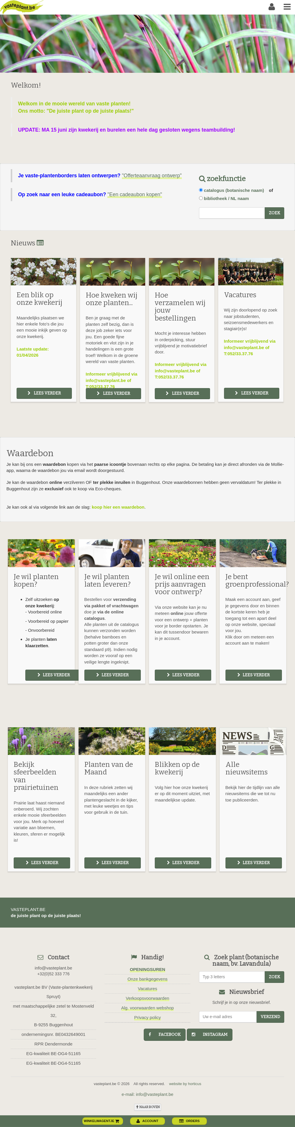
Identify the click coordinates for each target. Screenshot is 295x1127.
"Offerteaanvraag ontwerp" (152, 175)
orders (189, 1121)
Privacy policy (147, 1017)
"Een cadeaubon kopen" (134, 194)
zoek (274, 212)
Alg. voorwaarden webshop (147, 1007)
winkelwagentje (101, 1121)
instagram (210, 1034)
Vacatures (147, 988)
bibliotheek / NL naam (226, 198)
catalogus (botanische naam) (234, 190)
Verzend (270, 1016)
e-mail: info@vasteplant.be (147, 1094)
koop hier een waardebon (118, 507)
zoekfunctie (222, 179)
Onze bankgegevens (147, 978)
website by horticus (185, 1084)
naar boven (148, 1107)
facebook (165, 1034)
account (147, 1121)
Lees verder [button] (44, 393)
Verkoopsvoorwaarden (147, 998)
